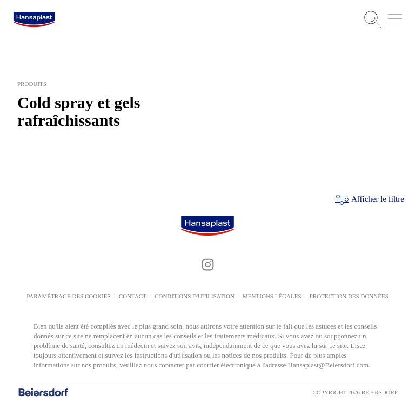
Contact (132, 295)
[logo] (34, 19)
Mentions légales (272, 295)
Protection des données (349, 295)
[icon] (207, 263)
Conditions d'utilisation (195, 295)
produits (31, 84)
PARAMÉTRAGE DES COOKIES (68, 295)
